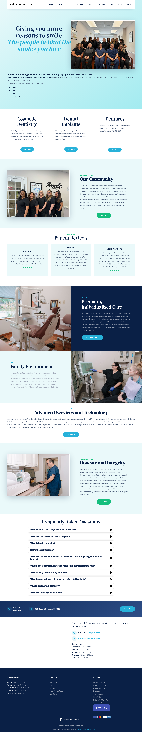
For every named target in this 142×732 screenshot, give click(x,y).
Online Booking (98, 703)
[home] (21, 4)
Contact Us (127, 609)
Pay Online (101, 4)
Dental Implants (99, 688)
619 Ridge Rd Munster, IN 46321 (90, 638)
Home (51, 4)
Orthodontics (98, 694)
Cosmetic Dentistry (100, 682)
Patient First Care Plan (85, 4)
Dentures (96, 691)
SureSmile (97, 697)
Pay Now (101, 707)
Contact (129, 4)
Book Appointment (92, 337)
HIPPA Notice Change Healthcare (71, 726)
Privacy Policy (91, 730)
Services (61, 4)
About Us (104, 215)
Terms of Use (82, 730)
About (70, 4)
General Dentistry (99, 685)
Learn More (27, 149)
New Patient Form (56, 691)
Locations (53, 694)
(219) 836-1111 (94, 633)
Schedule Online (115, 4)
